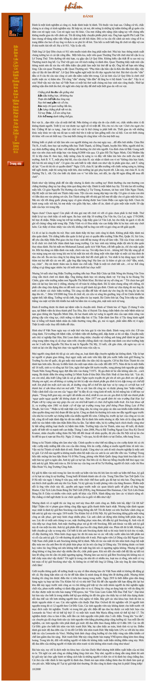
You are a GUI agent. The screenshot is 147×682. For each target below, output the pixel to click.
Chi (16, 68)
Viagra (15, 142)
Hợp (15, 84)
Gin (16, 78)
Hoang (15, 81)
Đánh (16, 75)
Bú (15, 55)
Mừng (15, 100)
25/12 (16, 148)
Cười (16, 71)
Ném (15, 103)
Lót (16, 97)
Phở (16, 116)
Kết (16, 90)
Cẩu (16, 59)
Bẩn (16, 46)
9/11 (16, 151)
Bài (16, 49)
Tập (16, 123)
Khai (15, 93)
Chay (16, 65)
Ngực (16, 106)
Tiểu (15, 130)
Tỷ (15, 136)
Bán (16, 52)
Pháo (15, 112)
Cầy (16, 62)
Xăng (16, 145)
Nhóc (16, 109)
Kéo (16, 87)
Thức (16, 126)
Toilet (16, 133)
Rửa (15, 119)
